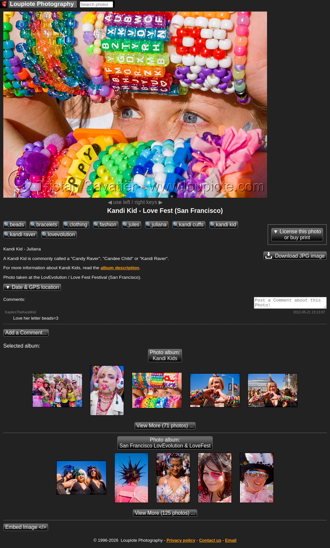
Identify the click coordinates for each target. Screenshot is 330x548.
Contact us (210, 542)
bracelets (46, 224)
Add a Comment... (26, 334)
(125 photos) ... (165, 515)
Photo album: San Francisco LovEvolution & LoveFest (165, 444)
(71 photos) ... (165, 427)
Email (231, 542)
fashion (108, 224)
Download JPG (295, 255)
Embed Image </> (25, 529)
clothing (78, 224)
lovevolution (61, 234)
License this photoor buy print (300, 234)
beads (17, 224)
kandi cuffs (191, 224)
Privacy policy (180, 542)
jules (134, 224)
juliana (159, 224)
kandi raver (22, 234)
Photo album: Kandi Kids (165, 357)
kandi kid (226, 224)
